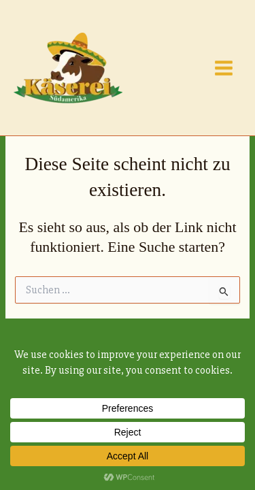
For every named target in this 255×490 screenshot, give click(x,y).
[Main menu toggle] (223, 68)
